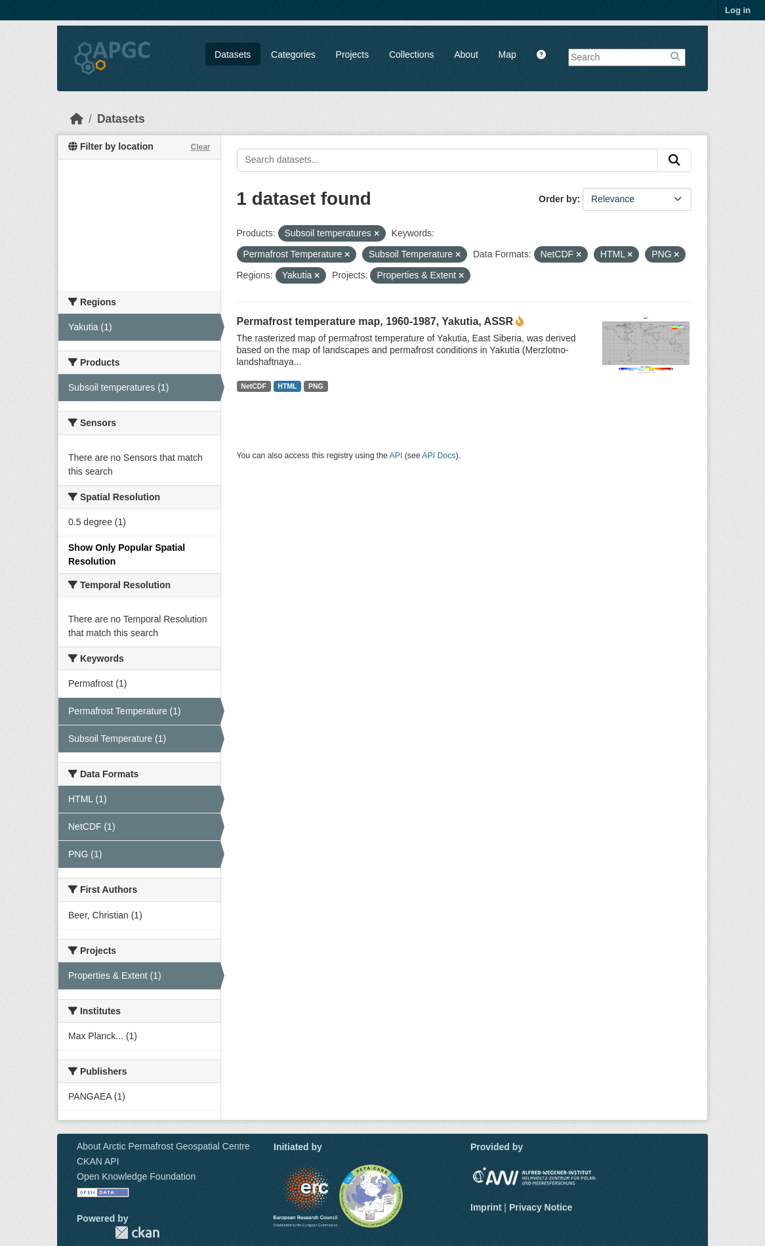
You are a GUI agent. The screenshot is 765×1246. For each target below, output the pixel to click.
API (396, 455)
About (466, 54)
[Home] (76, 118)
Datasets (233, 54)
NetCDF (253, 386)
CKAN (137, 1232)
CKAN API (98, 1161)
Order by (558, 199)
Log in (738, 10)
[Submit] (674, 160)
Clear (200, 147)
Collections (411, 54)
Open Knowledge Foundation (136, 1176)
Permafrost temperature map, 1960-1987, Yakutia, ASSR (375, 321)
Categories (293, 54)
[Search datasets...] (448, 160)
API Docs (438, 455)
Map (507, 54)
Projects (352, 54)
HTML (287, 386)
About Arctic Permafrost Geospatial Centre (163, 1146)
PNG (315, 386)
